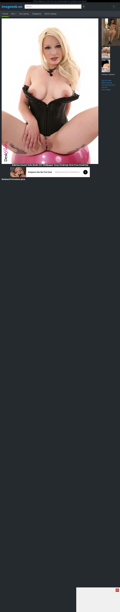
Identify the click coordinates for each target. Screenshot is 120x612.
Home (5, 14)
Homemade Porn (64, 1)
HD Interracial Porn (108, 85)
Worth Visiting (50, 14)
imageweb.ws (12, 6)
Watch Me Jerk (107, 83)
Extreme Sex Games (79, 1)
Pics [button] (13, 14)
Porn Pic (105, 87)
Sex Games (24, 14)
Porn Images (106, 90)
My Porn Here (106, 80)
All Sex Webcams (39, 1)
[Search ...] (53, 6)
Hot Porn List (52, 1)
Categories (36, 14)
